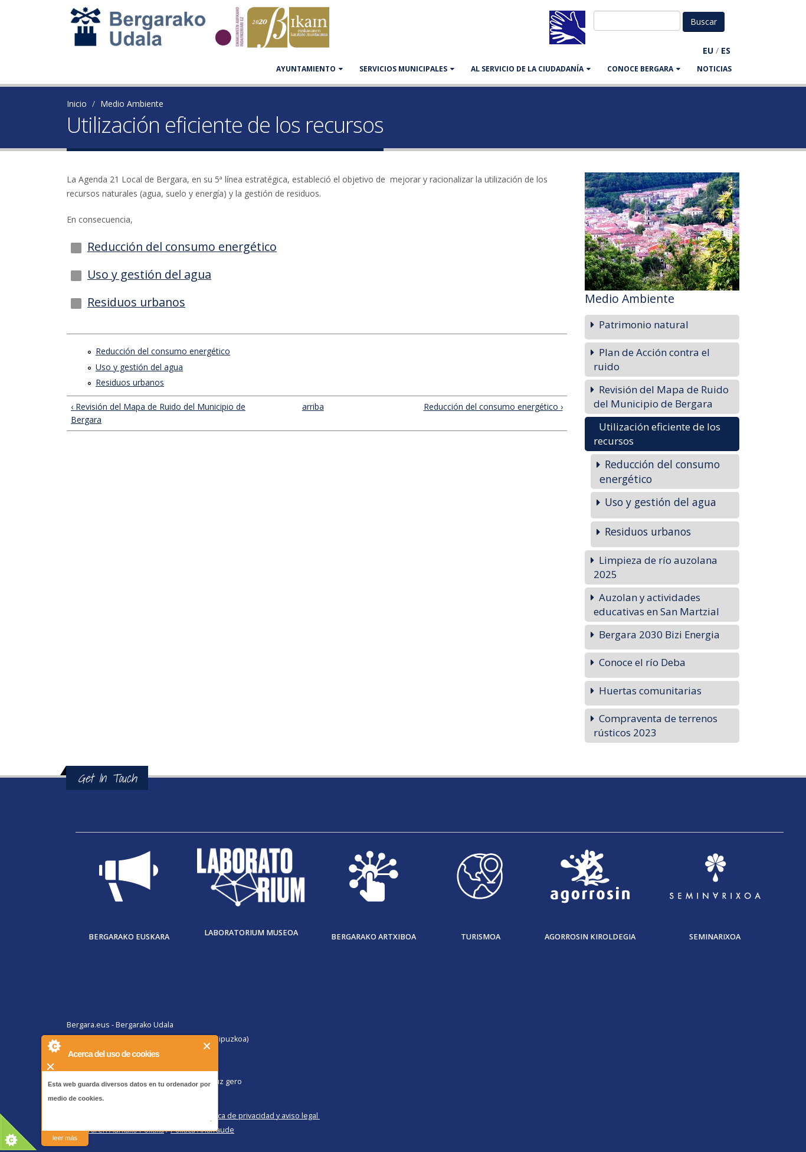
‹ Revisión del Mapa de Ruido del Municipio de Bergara (158, 413)
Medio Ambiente (131, 103)
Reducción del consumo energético (182, 246)
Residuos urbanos (136, 302)
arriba (312, 406)
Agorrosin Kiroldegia (590, 937)
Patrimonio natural (644, 324)
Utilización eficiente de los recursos (657, 434)
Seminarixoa (715, 937)
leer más (65, 1137)
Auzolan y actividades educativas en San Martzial (656, 604)
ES (725, 50)
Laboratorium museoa (251, 933)
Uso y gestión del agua (149, 274)
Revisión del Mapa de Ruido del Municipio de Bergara (661, 396)
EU (708, 50)
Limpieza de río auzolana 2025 (655, 567)
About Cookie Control (53, 1046)
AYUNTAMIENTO (309, 69)
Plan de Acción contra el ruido (652, 359)
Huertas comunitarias (650, 690)
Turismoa (480, 937)
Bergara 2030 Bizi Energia (659, 634)
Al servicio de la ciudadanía (531, 69)
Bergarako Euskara (129, 937)
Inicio (77, 103)
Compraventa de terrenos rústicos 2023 (655, 725)
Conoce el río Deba (642, 662)
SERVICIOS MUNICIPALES (406, 69)
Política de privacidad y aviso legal (259, 1116)
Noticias (714, 69)
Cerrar (207, 1046)
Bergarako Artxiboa (373, 937)
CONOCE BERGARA (643, 69)
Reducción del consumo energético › (493, 406)
